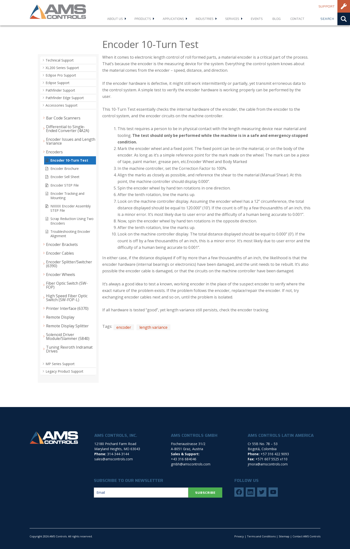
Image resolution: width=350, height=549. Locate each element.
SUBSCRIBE (205, 492)
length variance (153, 327)
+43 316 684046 (183, 459)
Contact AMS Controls (306, 536)
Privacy (239, 536)
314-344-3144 (118, 454)
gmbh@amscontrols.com (190, 464)
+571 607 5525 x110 (271, 459)
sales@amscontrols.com (113, 459)
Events (257, 18)
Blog (276, 18)
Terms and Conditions (261, 536)
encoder (123, 327)
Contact (297, 18)
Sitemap (284, 536)
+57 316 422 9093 (275, 454)
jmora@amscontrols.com (268, 464)
